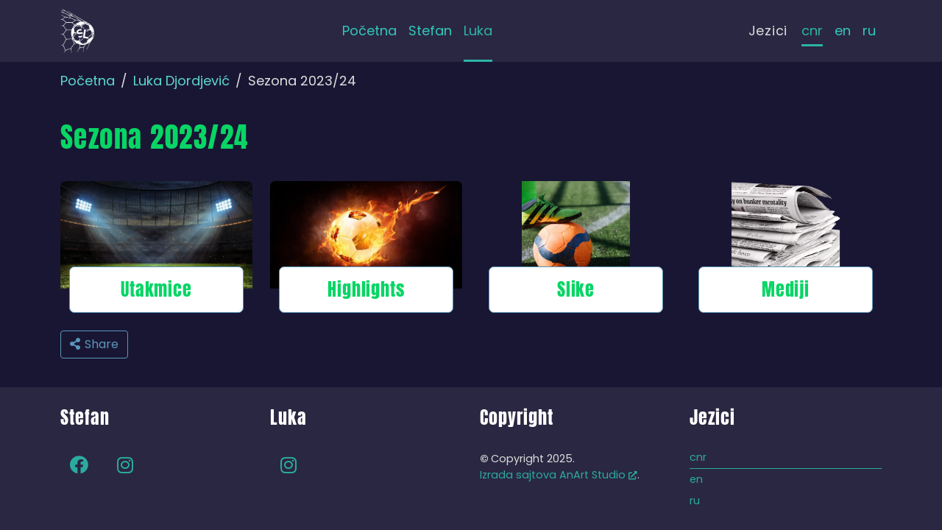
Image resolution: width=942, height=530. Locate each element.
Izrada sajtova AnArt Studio (558, 474)
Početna (87, 80)
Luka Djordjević (181, 80)
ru (869, 30)
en (843, 30)
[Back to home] (77, 31)
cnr (812, 30)
